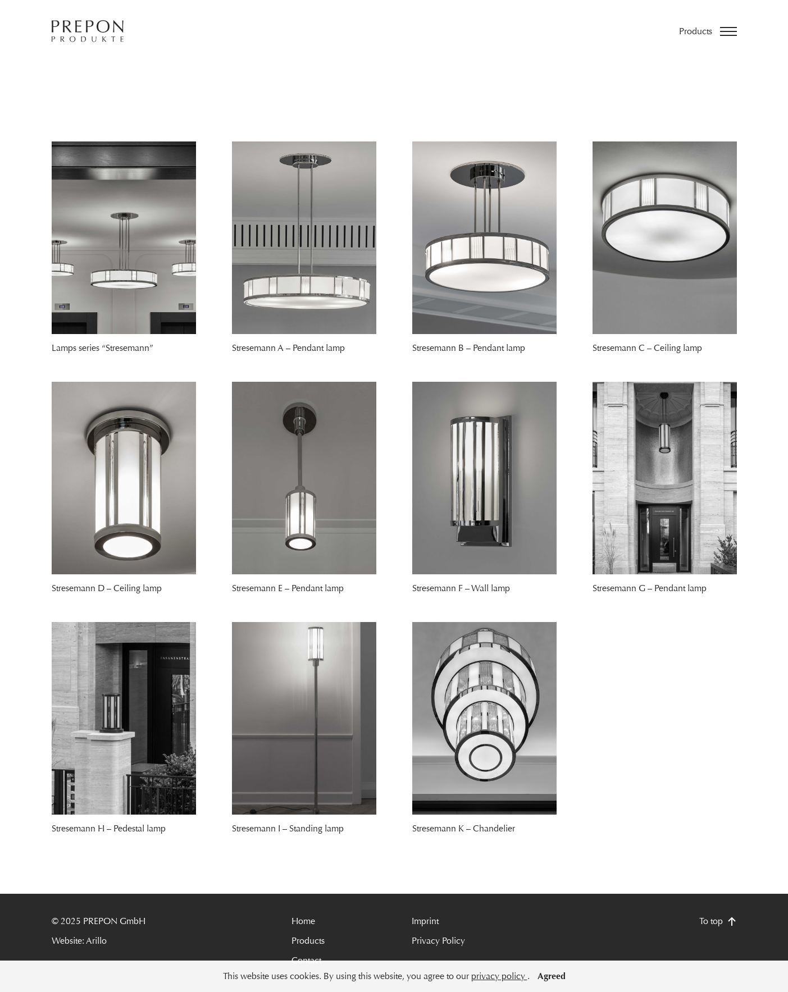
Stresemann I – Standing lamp (288, 828)
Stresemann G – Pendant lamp (650, 588)
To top (717, 921)
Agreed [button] (552, 976)
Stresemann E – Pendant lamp (288, 588)
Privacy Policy (438, 940)
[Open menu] (708, 31)
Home (303, 921)
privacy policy (499, 976)
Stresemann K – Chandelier (463, 828)
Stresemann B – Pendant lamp (468, 347)
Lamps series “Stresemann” (102, 347)
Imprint (425, 921)
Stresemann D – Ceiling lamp (107, 588)
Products (308, 940)
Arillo (96, 940)
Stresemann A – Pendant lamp (288, 347)
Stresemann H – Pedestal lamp (109, 828)
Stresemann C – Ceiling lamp (647, 347)
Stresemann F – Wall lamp (461, 588)
